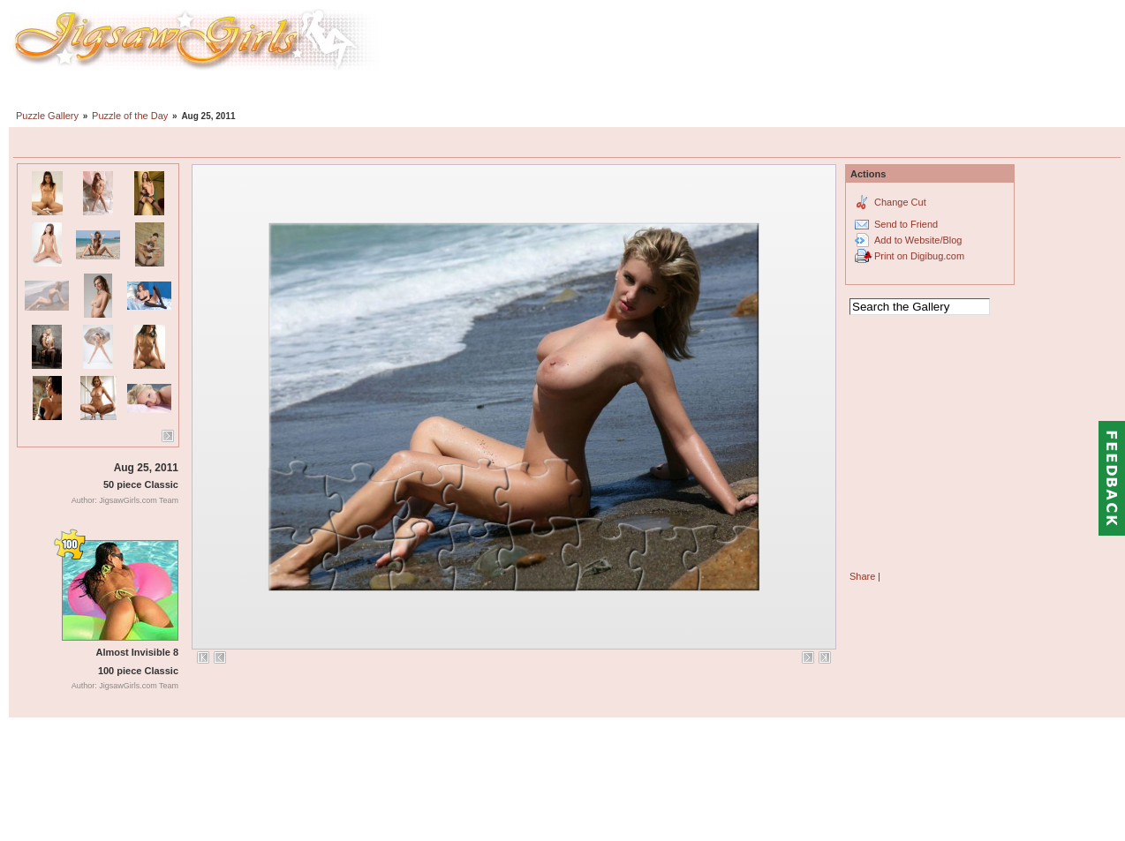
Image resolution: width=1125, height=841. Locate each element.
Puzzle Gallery (47, 115)
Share (862, 576)
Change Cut (900, 202)
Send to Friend (906, 224)
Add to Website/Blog (918, 240)
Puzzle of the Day (130, 115)
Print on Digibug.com (919, 256)
